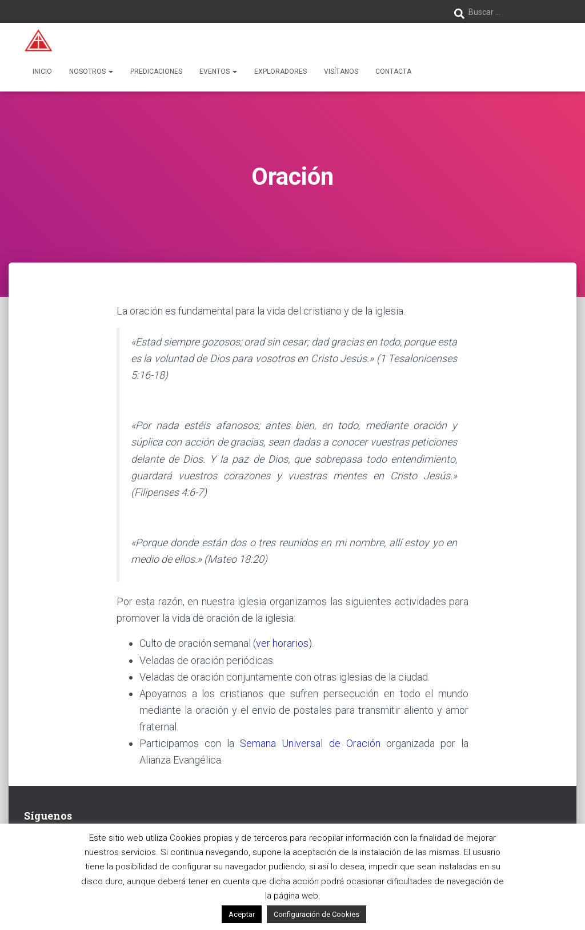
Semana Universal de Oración (310, 743)
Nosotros (91, 71)
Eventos (218, 71)
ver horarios (282, 643)
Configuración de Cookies (316, 914)
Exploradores (280, 71)
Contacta (393, 71)
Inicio (42, 71)
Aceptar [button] (242, 914)
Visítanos (341, 71)
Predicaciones (156, 71)
